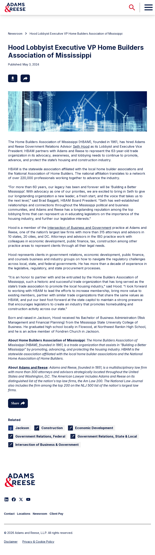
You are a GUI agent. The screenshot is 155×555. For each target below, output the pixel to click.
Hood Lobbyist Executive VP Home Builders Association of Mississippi (76, 33)
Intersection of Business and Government (79, 228)
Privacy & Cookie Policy (38, 541)
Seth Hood (81, 146)
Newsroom (15, 33)
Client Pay (56, 513)
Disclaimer (11, 541)
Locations (23, 513)
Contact (9, 513)
